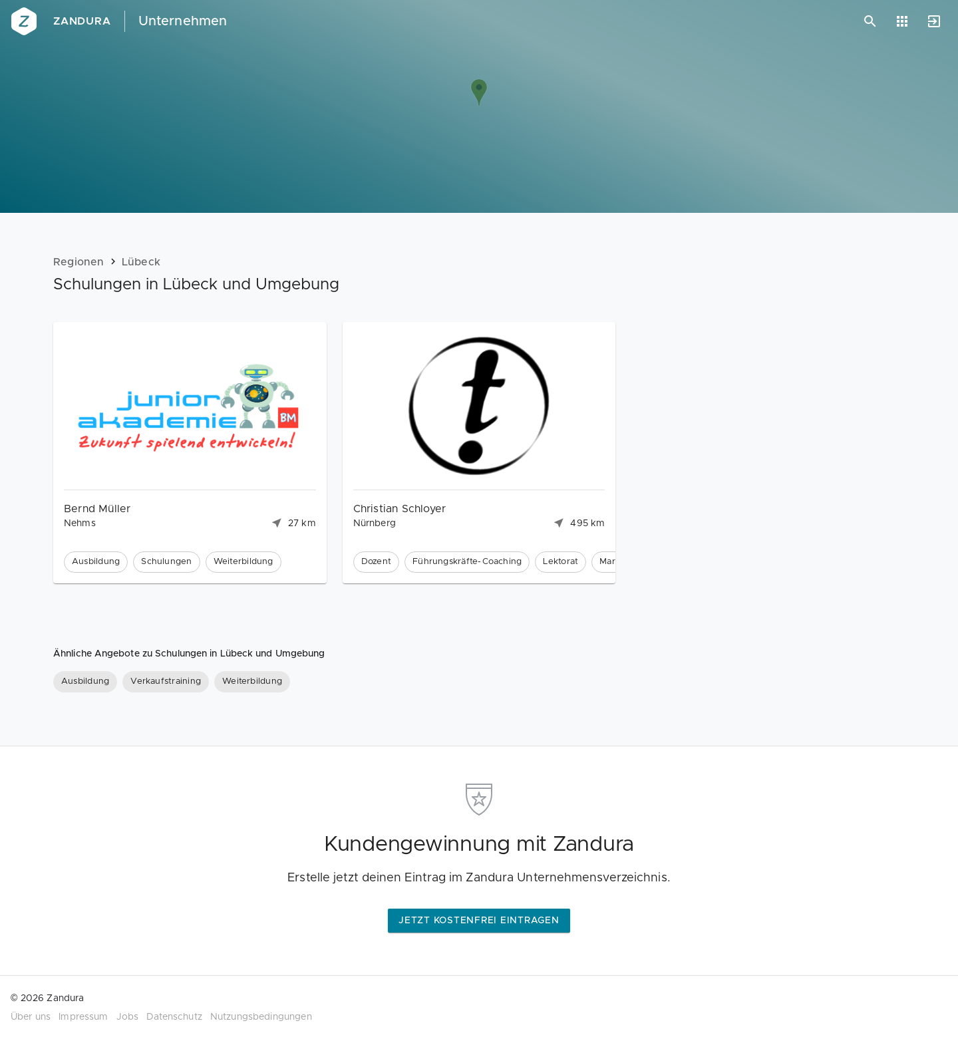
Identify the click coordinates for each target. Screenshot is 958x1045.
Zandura (82, 21)
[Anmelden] (934, 21)
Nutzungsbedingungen (261, 1017)
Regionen (78, 262)
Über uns (31, 1017)
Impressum (83, 1017)
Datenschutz (174, 1017)
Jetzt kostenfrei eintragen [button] (479, 920)
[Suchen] (870, 21)
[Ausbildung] (85, 681)
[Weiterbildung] (252, 681)
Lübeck (141, 262)
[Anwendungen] (902, 21)
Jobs (127, 1017)
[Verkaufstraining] (165, 681)
